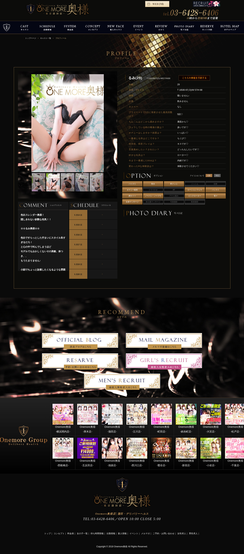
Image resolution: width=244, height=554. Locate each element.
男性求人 (193, 533)
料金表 (70, 533)
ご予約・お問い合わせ (163, 533)
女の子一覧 (82, 533)
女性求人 (181, 533)
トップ (47, 533)
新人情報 (122, 533)
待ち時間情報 (97, 533)
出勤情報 (111, 533)
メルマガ (145, 533)
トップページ (30, 38)
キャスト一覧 (45, 38)
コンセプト (59, 533)
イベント (134, 533)
